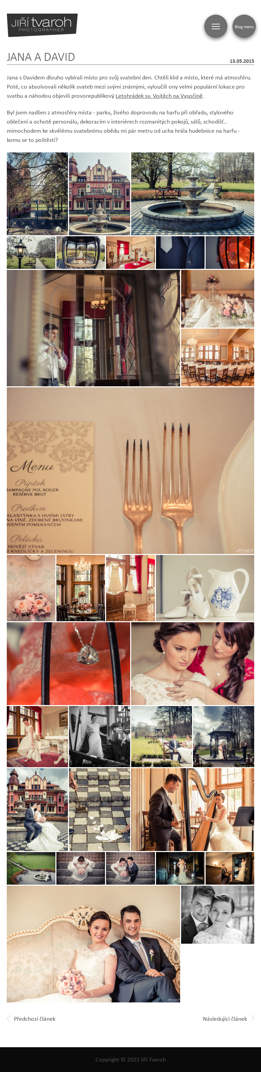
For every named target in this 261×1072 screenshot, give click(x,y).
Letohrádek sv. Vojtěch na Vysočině (159, 96)
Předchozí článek (31, 1019)
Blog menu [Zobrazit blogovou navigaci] (244, 26)
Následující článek (228, 1019)
